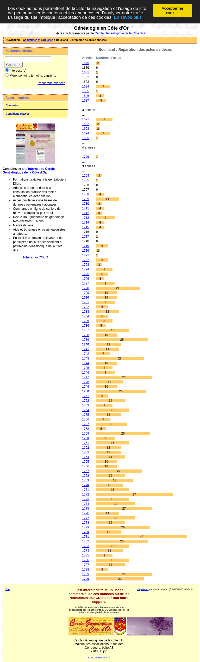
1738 (85, 335)
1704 (85, 175)
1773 (85, 499)
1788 (85, 569)
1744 (85, 363)
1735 (85, 321)
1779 (85, 527)
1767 (85, 471)
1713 (85, 218)
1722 (85, 260)
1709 (85, 199)
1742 (85, 354)
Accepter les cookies (173, 10)
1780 (85, 532)
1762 (85, 447)
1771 (85, 490)
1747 (85, 377)
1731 (85, 302)
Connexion (12, 105)
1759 (85, 433)
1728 (85, 288)
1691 (85, 119)
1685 (85, 91)
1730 (85, 297)
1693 (85, 129)
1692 (85, 124)
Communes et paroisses (38, 40)
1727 (85, 283)
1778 (85, 522)
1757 (85, 424)
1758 (85, 429)
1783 (85, 546)
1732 (85, 307)
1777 (85, 518)
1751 (85, 396)
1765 (85, 461)
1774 (85, 504)
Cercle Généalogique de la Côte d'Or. (120, 33)
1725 (85, 274)
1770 (85, 485)
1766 (85, 466)
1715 (85, 227)
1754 (85, 410)
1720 (85, 250)
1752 (85, 401)
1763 (85, 452)
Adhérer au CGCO (35, 257)
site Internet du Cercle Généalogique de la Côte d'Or (29, 170)
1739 (85, 340)
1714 (85, 222)
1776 (85, 513)
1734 (85, 316)
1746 (85, 372)
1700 (85, 157)
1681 (85, 72)
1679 (85, 63)
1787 (85, 565)
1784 (85, 551)
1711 (85, 208)
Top (7, 589)
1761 (85, 443)
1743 (85, 358)
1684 (85, 86)
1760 (85, 438)
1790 (85, 579)
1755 (85, 415)
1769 (85, 480)
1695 (85, 138)
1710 (85, 204)
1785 (85, 555)
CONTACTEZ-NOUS (99, 657)
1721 (85, 255)
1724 (85, 269)
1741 (85, 349)
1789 (85, 574)
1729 (85, 293)
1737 (85, 330)
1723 (85, 265)
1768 (85, 476)
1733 (85, 311)
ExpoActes (142, 589)
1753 (85, 405)
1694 (85, 133)
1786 (85, 560)
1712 (85, 213)
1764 (85, 457)
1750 (85, 391)
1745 (85, 368)
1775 (85, 508)
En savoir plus (128, 17)
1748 (85, 382)
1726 (85, 279)
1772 (85, 494)
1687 (85, 100)
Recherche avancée (51, 83)
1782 (85, 541)
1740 (85, 344)
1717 (85, 236)
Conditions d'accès (17, 113)
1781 (85, 537)
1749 (85, 386)
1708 (85, 194)
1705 (85, 180)
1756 (85, 419)
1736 (85, 325)
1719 (85, 246)
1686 (85, 96)
